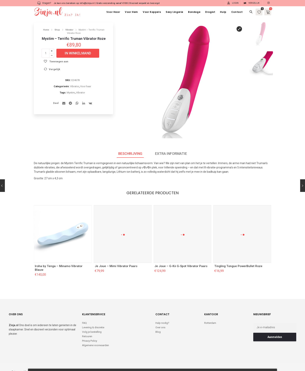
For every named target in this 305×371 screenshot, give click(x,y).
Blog (158, 331)
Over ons (160, 327)
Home (46, 30)
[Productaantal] (45, 53)
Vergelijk (253, 3)
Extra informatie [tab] (171, 154)
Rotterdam (210, 322)
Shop (57, 30)
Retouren (87, 336)
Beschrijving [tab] (130, 154)
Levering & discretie (93, 327)
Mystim (71, 92)
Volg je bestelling (92, 331)
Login (235, 3)
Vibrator (69, 30)
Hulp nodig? (162, 322)
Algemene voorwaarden (95, 345)
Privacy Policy (89, 340)
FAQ (84, 322)
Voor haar (85, 86)
